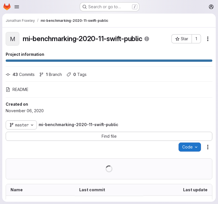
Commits (20, 74)
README (17, 89)
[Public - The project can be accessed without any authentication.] (146, 39)
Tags (76, 74)
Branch (50, 74)
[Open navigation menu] (16, 6)
